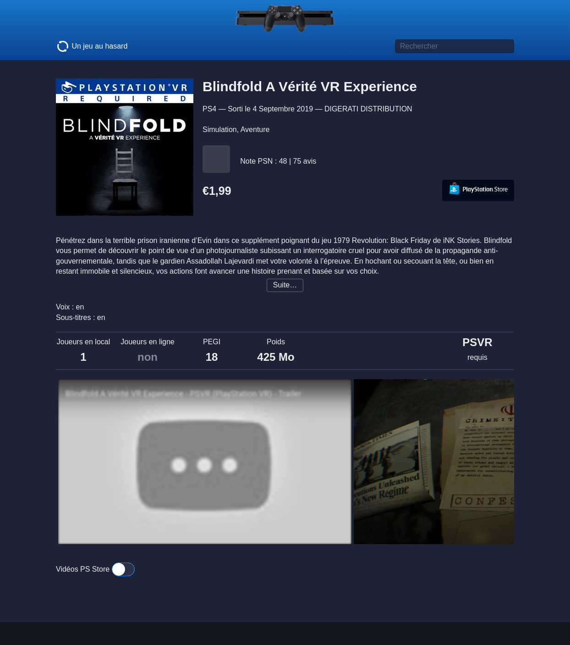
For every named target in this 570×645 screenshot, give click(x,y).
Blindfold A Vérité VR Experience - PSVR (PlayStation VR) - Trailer (183, 394)
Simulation (220, 129)
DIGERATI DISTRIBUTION (368, 109)
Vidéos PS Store (95, 569)
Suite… (285, 285)
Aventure (255, 129)
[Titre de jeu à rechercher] (454, 46)
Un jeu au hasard (91, 46)
